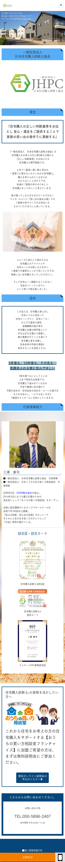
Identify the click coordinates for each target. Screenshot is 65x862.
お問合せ (28, 857)
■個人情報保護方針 (32, 850)
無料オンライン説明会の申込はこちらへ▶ (32, 777)
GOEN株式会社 (24, 493)
